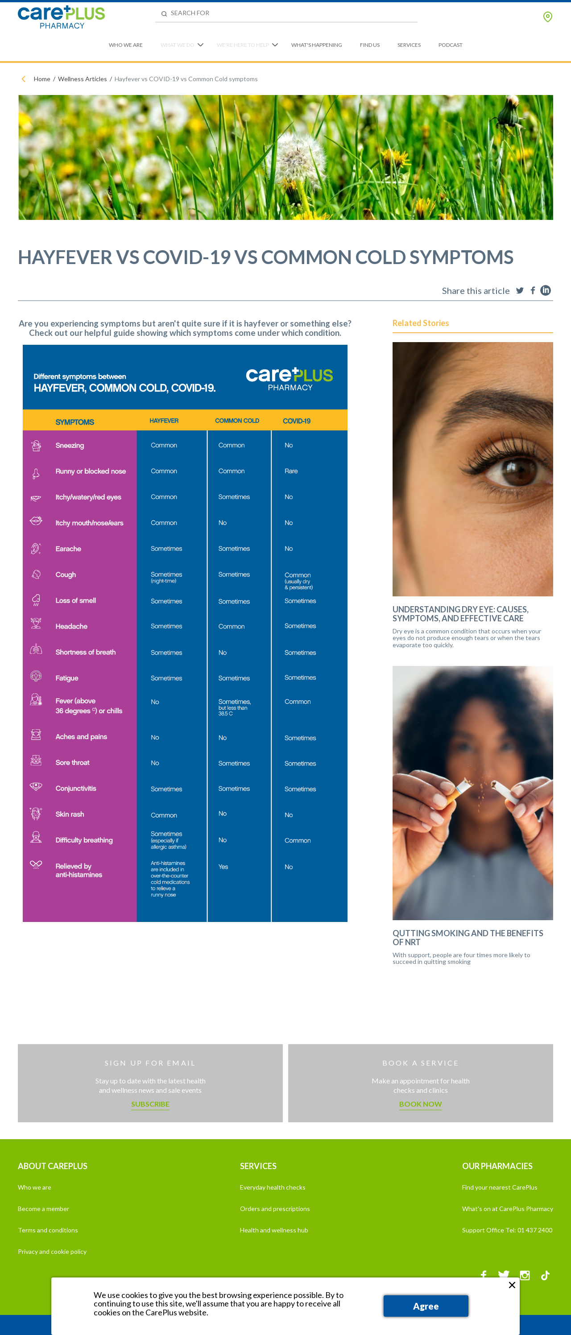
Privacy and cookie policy (52, 1251)
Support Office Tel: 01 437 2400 (507, 1230)
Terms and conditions (48, 1230)
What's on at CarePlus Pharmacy (507, 1208)
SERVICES (258, 1166)
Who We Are (126, 44)
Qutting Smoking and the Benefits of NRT (468, 938)
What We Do (177, 44)
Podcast (451, 44)
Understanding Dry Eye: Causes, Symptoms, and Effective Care (461, 614)
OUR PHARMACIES (497, 1166)
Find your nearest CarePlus (500, 1187)
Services (409, 44)
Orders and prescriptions (275, 1208)
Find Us (370, 44)
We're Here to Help (243, 44)
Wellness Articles (82, 79)
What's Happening (316, 44)
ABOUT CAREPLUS (52, 1166)
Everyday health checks (273, 1187)
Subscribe (150, 1103)
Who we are (34, 1187)
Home (42, 79)
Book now (420, 1103)
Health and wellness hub (274, 1230)
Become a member (43, 1208)
